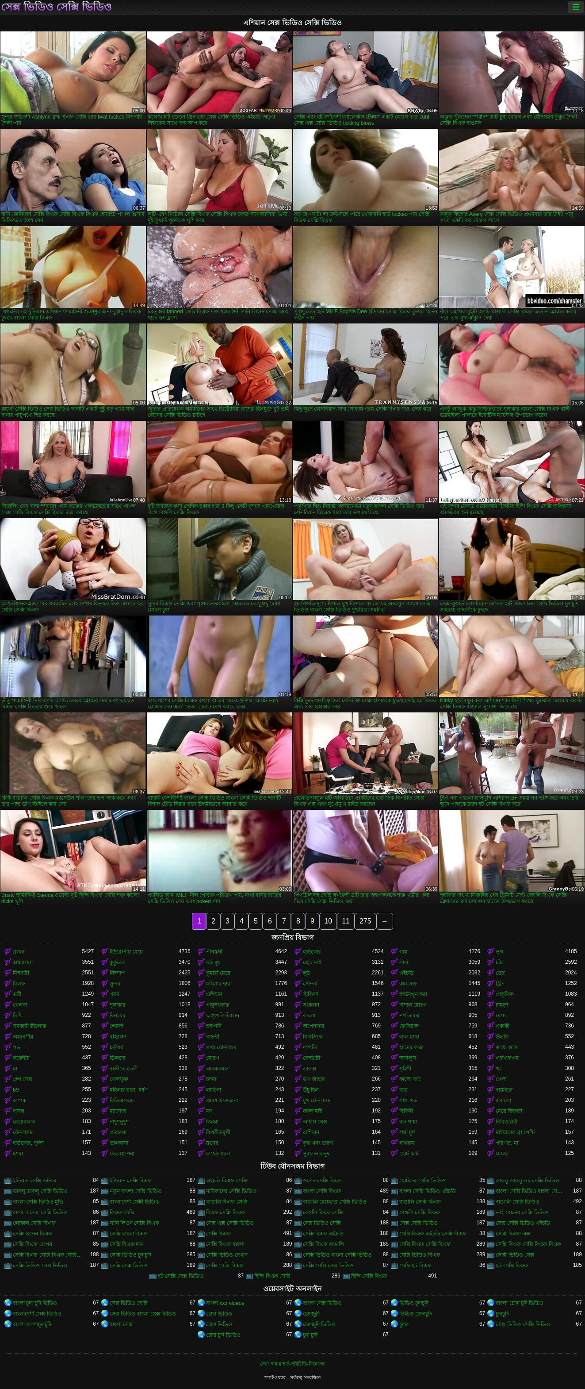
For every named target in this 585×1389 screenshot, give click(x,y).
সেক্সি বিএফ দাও (127, 1244)
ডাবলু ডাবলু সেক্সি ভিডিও (40, 1191)
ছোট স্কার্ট (409, 1153)
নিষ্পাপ (117, 973)
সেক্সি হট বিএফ (415, 1265)
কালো (309, 1015)
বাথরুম (406, 1143)
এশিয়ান (214, 994)
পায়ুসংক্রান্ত (217, 1005)
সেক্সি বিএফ (218, 1234)
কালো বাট (410, 1079)
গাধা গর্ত (408, 1100)
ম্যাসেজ (118, 1111)
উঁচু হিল (311, 1090)
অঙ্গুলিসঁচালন (222, 1015)
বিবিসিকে (312, 1037)
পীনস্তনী (214, 952)
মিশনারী (21, 973)
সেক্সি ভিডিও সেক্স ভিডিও (40, 1265)
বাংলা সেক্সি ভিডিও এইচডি (427, 1191)
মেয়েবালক (24, 1122)
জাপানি (214, 1026)
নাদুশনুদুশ (119, 1122)
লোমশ (116, 1026)
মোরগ (212, 1058)
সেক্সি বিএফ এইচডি (323, 1234)
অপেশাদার (314, 1026)
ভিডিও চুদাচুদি (413, 1303)
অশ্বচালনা (23, 962)
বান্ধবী (212, 1037)
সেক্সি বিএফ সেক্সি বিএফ (425, 1244)
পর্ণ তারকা (410, 1015)
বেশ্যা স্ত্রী (311, 1058)
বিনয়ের (118, 1015)
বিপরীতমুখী (218, 1132)
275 (365, 921)
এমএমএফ (217, 1069)
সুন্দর (115, 984)
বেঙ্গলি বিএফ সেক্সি (323, 1212)
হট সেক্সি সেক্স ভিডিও (180, 1276)
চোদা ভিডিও (219, 1314)
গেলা (501, 1079)
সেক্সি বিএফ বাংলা (225, 1244)
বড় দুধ (213, 962)
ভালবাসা (119, 1143)
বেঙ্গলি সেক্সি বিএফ (419, 1212)
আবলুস (407, 1058)
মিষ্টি (17, 1015)
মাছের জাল (218, 1153)
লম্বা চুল (407, 1132)
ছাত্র (403, 1090)
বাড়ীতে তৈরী (124, 1069)
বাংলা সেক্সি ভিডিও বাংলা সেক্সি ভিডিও (530, 1191)
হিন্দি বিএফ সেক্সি (272, 1276)
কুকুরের (117, 962)
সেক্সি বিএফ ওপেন (32, 1244)
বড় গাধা (408, 1122)
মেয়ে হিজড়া (509, 1111)
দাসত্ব (18, 1111)
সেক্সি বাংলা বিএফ (129, 1234)
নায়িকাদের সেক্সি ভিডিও (231, 1191)
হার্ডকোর (312, 952)
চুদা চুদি (310, 1335)
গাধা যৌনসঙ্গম (221, 1047)
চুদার (404, 1324)
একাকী (502, 1026)
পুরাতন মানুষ (316, 1153)
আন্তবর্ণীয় (23, 1037)
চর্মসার (116, 1047)
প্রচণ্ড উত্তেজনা (222, 1100)
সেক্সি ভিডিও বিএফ (419, 1255)
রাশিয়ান (311, 1132)
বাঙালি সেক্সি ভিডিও (517, 1202)
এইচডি (406, 973)
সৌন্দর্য (310, 984)
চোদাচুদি (311, 1314)
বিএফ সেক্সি (122, 1212)
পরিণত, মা (507, 1143)
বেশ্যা (501, 1015)
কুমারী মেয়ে (218, 973)
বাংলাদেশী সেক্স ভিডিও (37, 1314)
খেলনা (20, 1005)
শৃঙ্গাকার (118, 1005)
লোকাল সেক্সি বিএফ (34, 1223)
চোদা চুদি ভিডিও (223, 1335)
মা (15, 1069)
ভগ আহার (314, 1079)
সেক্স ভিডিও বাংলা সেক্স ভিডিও (143, 1314)
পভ (16, 1047)
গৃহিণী (405, 1069)
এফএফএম (507, 1058)
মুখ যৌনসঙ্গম (317, 1100)
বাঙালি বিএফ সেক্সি (227, 1202)
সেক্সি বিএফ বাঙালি (323, 1244)
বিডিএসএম (122, 1100)
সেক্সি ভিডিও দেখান (227, 1255)
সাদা (403, 962)
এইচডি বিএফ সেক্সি (226, 1180)
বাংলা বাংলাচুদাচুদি (32, 1324)
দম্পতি (310, 1047)
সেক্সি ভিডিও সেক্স (515, 1255)
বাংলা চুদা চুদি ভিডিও (35, 1303)
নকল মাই (312, 1111)
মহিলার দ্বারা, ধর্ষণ (129, 1090)
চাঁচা (500, 962)
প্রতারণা (118, 1132)
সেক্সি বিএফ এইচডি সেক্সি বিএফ (432, 1234)
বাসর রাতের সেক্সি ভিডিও (40, 1212)
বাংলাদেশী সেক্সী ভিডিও (135, 1202)
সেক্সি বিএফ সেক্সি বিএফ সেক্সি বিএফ (47, 1255)
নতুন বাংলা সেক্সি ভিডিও (136, 1191)
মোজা (502, 1153)
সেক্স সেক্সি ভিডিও (418, 1223)
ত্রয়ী (17, 994)
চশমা (211, 1079)
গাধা (404, 952)
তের (500, 973)
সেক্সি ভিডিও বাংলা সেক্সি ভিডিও (337, 1255)
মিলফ (19, 984)
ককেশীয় (21, 1058)
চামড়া (502, 1005)
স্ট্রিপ (500, 984)
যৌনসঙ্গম (23, 1132)
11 (346, 921)
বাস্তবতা (504, 1090)
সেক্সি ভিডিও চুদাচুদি (131, 1255)
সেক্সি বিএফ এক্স (513, 1234)
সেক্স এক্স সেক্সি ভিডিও (230, 1223)
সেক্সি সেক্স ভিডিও (129, 1265)
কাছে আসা (507, 1047)
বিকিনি (406, 1111)
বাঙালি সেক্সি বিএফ (420, 1202)
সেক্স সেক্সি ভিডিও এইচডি (523, 1223)
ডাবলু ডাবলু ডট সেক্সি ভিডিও (527, 1180)
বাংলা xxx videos (225, 1303)
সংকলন (311, 1005)
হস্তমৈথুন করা (413, 994)
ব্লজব (18, 952)
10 (328, 921)
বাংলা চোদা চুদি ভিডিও (519, 1303)
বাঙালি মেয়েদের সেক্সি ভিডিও (335, 1202)
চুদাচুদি (502, 1314)
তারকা (309, 1069)
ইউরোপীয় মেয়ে (126, 952)
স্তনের (212, 1143)
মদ (209, 1111)
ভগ (499, 952)
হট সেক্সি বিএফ (512, 1265)
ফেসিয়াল (409, 1026)
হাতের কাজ (411, 1047)
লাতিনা (213, 1090)
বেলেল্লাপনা (122, 1153)
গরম (114, 994)
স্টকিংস (310, 994)
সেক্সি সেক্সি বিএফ (225, 1265)
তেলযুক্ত (119, 1079)
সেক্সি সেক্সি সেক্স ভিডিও (328, 1265)
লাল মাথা (409, 1037)
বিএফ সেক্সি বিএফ (225, 1212)
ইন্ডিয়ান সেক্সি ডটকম (35, 1180)
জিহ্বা (212, 1122)
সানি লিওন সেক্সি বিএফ (134, 1223)
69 (16, 1090)
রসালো (503, 1100)
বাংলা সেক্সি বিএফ (322, 1191)
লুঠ (306, 973)
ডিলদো (117, 1058)
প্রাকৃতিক (504, 994)
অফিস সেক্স (315, 1122)
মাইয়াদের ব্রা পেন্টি (515, 1132)
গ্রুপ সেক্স (22, 1079)
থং (498, 1069)
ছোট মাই (312, 962)
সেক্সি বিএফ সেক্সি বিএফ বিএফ (528, 1244)
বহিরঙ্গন (118, 1037)
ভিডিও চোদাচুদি (415, 1314)
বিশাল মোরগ (413, 1005)
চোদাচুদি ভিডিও (319, 1324)
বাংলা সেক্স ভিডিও (322, 1303)
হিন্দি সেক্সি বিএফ (369, 1276)
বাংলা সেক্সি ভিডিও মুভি (38, 1202)
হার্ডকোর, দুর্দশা (28, 1143)
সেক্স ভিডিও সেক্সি (322, 1223)
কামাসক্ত (408, 984)
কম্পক (19, 1100)
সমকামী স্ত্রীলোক (29, 1026)
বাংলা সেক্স (121, 1324)
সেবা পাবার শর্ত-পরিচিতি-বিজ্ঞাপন (292, 1363)
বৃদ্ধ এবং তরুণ (318, 1143)
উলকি (502, 1037)
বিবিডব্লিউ (506, 1122)
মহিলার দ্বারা (219, 984)
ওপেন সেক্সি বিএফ (322, 1180)
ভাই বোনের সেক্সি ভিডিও (522, 1212)
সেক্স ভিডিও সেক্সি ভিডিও (56, 7)
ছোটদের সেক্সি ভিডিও (422, 1180)
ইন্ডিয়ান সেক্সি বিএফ (131, 1180)
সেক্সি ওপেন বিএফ (32, 1234)
